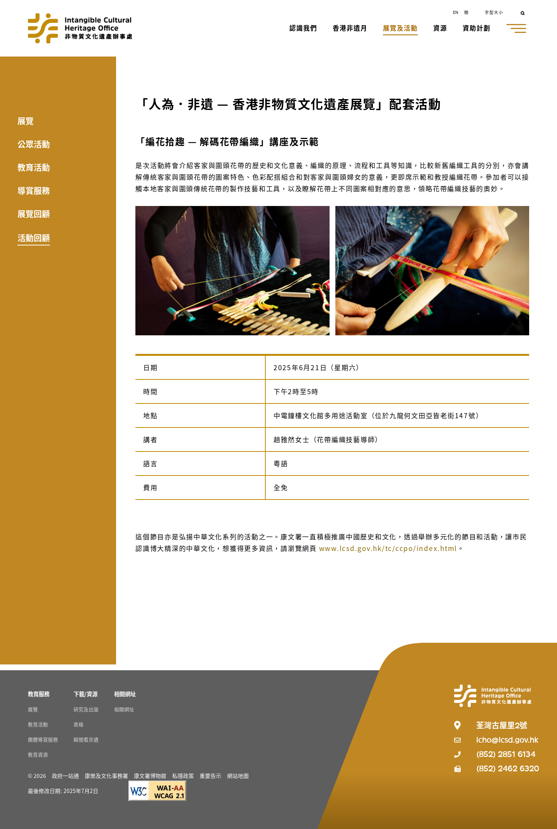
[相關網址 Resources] (125, 694)
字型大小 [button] (494, 12)
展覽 (25, 120)
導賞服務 (33, 190)
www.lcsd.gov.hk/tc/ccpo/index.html (388, 548)
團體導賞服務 (43, 739)
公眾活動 (33, 143)
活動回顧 (33, 237)
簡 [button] (466, 12)
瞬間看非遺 (86, 739)
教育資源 (38, 754)
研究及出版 (86, 709)
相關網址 (124, 709)
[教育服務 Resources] (39, 694)
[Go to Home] (80, 28)
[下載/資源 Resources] (85, 694)
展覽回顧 (33, 213)
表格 (78, 724)
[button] (304, 28)
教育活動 (33, 167)
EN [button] (455, 12)
